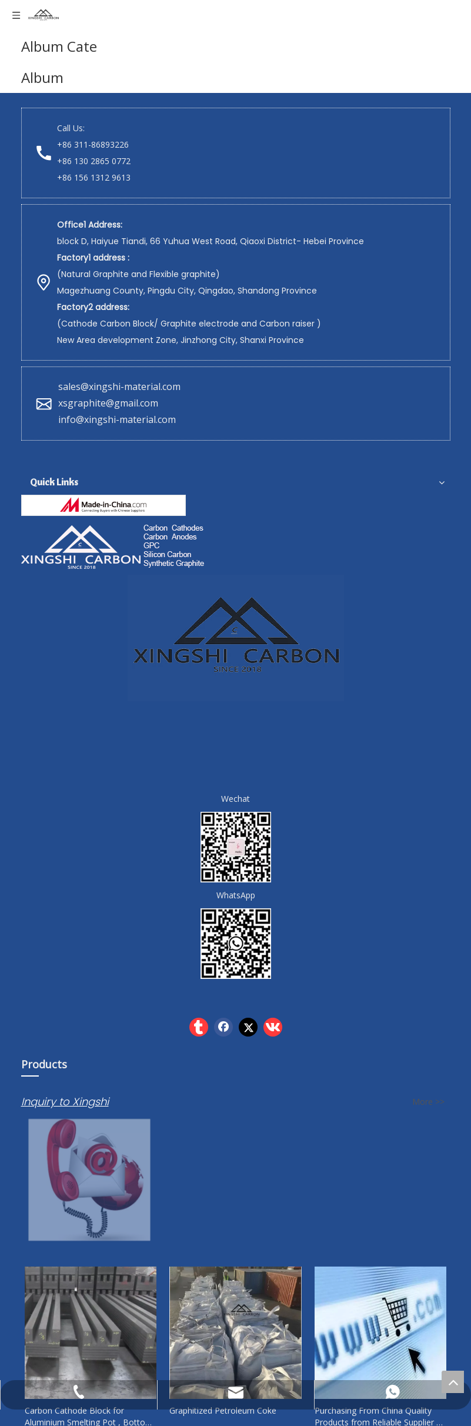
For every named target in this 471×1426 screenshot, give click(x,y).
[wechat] (236, 847)
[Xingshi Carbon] (114, 545)
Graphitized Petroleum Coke (222, 1410)
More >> (428, 1102)
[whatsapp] (236, 943)
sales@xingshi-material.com (119, 386)
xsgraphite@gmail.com (109, 403)
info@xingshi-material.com (117, 419)
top (453, 1382)
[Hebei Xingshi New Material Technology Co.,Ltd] (103, 505)
